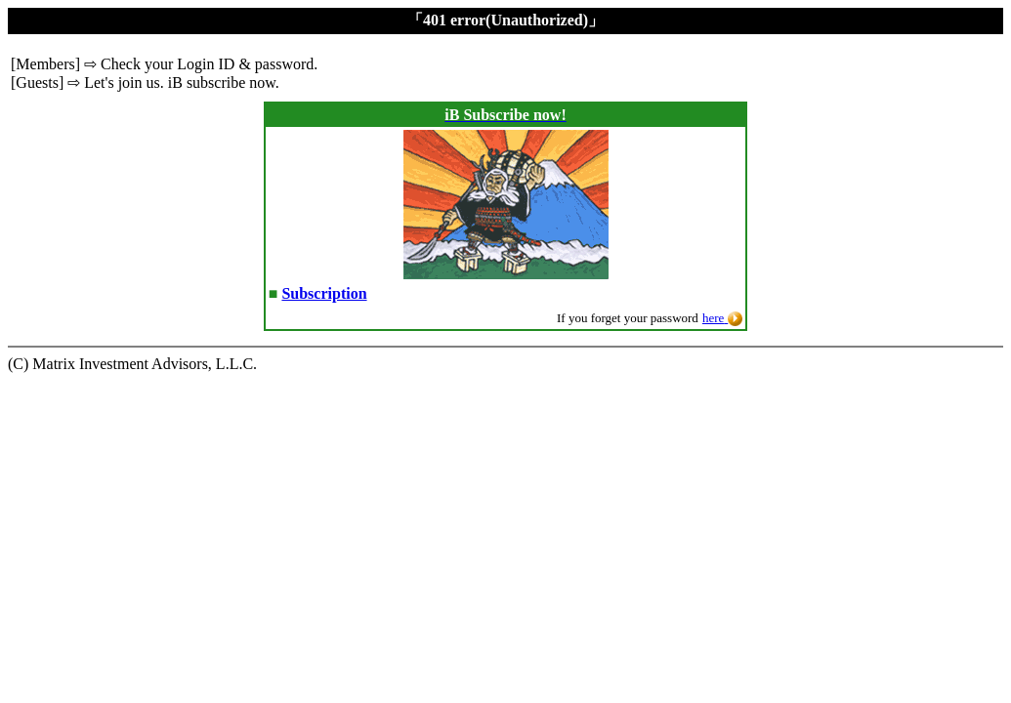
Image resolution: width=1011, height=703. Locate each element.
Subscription (323, 293)
